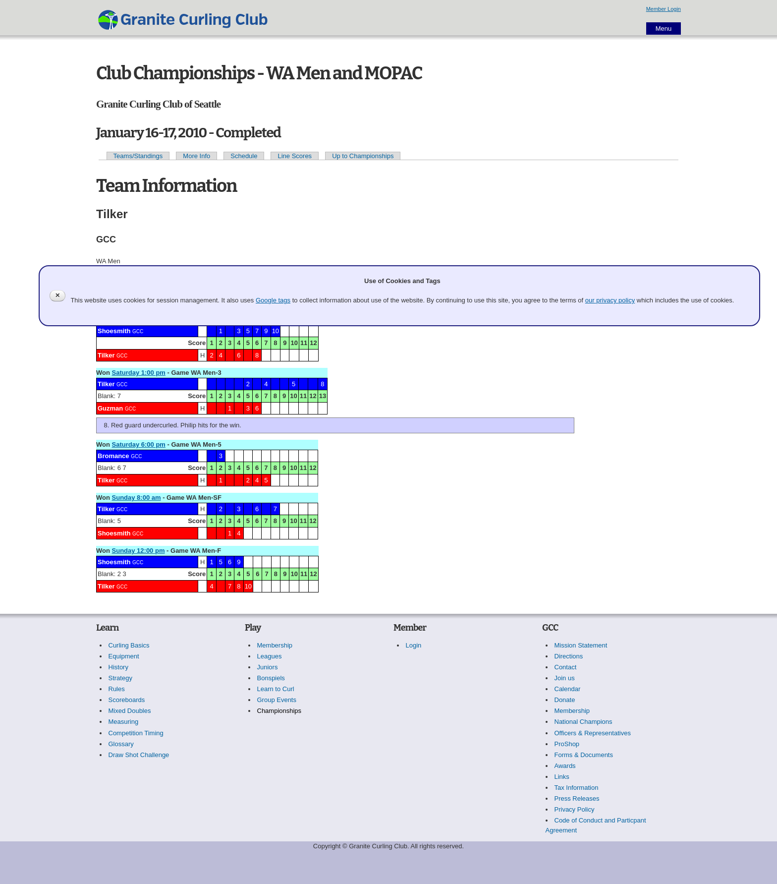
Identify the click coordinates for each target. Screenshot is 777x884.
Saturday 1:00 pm (139, 372)
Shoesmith (114, 331)
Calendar (568, 689)
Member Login (663, 9)
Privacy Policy (575, 809)
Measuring (124, 721)
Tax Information (577, 787)
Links (562, 776)
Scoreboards (127, 700)
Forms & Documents (584, 755)
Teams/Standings (138, 156)
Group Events (277, 700)
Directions (569, 656)
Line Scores (295, 156)
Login (414, 645)
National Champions (583, 721)
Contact (566, 667)
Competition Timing (136, 733)
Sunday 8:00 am (136, 497)
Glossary (121, 744)
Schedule (243, 156)
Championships (279, 710)
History (118, 667)
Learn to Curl (275, 689)
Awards (565, 765)
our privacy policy (610, 300)
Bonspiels (271, 678)
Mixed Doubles (130, 710)
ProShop (567, 744)
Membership (275, 645)
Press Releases (577, 798)
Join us (565, 678)
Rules (117, 689)
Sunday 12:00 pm (138, 550)
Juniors (267, 667)
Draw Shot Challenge (139, 755)
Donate (565, 700)
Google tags (273, 300)
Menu (664, 28)
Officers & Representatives (593, 733)
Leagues (269, 656)
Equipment (124, 656)
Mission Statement (581, 645)
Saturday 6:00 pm (139, 444)
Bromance (113, 456)
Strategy (120, 678)
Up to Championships (362, 156)
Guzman (110, 408)
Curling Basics (129, 645)
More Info (196, 156)
